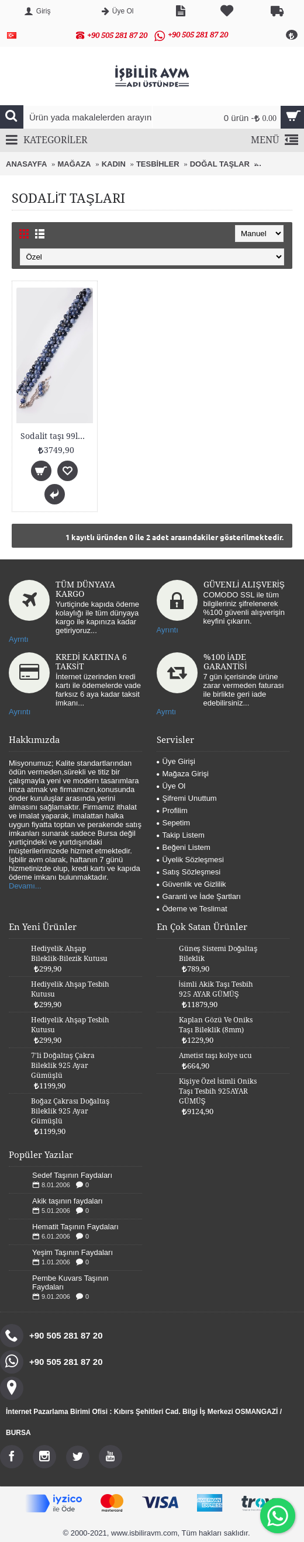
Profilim (172, 810)
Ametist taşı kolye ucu (215, 1056)
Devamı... (25, 885)
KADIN (114, 164)
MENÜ (274, 140)
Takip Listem (181, 835)
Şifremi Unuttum (187, 798)
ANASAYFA (26, 164)
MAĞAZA (74, 164)
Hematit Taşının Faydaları (75, 1226)
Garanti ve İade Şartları (199, 896)
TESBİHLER (157, 164)
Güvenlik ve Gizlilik (191, 884)
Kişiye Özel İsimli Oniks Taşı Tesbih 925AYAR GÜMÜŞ (218, 1091)
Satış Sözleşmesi (189, 871)
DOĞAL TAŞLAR (220, 164)
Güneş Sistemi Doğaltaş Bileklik (218, 954)
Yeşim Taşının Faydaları (72, 1252)
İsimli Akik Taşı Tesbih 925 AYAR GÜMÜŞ (216, 989)
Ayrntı (19, 639)
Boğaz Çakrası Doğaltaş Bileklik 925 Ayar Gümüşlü (70, 1111)
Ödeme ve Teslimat (192, 908)
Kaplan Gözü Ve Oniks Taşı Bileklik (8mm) (216, 1025)
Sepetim (174, 822)
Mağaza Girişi (183, 773)
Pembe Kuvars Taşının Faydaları (70, 1282)
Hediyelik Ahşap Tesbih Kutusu (70, 989)
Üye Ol (171, 786)
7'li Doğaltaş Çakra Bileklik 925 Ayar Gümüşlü (63, 1066)
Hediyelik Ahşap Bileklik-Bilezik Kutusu (69, 954)
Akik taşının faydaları (67, 1201)
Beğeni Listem (183, 847)
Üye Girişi (176, 761)
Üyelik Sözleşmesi (190, 859)
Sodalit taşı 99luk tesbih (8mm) (56, 436)
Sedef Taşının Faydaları (72, 1175)
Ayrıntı (167, 629)
